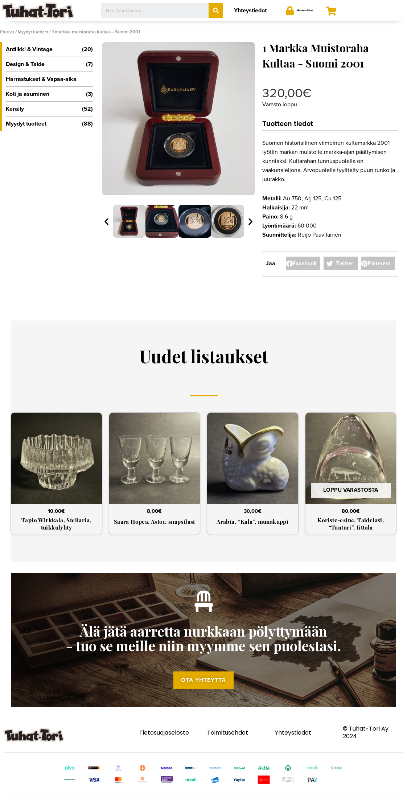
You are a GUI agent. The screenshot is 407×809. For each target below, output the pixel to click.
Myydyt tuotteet (36, 32)
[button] (203, 686)
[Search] (216, 10)
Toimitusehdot (227, 740)
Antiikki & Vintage (49, 49)
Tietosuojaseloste (164, 740)
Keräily (49, 109)
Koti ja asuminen (49, 94)
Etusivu (8, 32)
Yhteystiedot (250, 10)
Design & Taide (49, 64)
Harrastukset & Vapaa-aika (41, 79)
